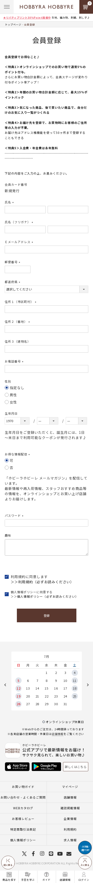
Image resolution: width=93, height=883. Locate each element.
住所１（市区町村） (21, 301)
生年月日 (11, 413)
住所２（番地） (18, 321)
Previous (7, 685)
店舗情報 (58, 734)
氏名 (10, 202)
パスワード (15, 515)
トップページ (13, 24)
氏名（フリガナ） (19, 222)
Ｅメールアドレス (19, 242)
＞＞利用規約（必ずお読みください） (42, 581)
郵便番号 (13, 262)
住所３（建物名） (18, 341)
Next (86, 685)
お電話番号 (15, 361)
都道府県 (13, 282)
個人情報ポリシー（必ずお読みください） (47, 596)
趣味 (8, 535)
